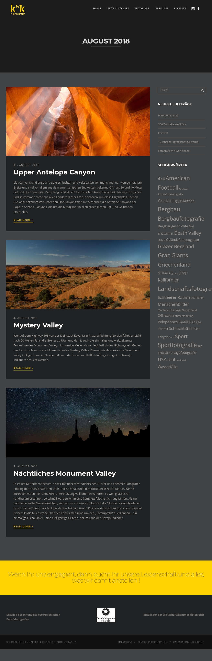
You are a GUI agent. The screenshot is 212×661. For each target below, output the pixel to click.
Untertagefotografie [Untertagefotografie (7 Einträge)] (180, 352)
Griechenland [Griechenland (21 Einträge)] (174, 264)
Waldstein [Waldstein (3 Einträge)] (182, 360)
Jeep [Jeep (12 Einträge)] (183, 272)
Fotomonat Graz (168, 115)
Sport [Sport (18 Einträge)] (181, 336)
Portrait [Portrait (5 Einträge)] (163, 329)
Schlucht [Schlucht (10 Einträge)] (177, 328)
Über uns (161, 8)
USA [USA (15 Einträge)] (162, 359)
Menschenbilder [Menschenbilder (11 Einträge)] (173, 304)
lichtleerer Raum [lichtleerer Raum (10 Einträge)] (173, 297)
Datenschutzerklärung (188, 642)
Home (97, 8)
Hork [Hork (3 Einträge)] (176, 273)
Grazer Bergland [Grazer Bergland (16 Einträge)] (176, 246)
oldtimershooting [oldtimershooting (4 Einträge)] (182, 316)
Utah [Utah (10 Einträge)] (171, 359)
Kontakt (180, 8)
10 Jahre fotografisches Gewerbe (178, 142)
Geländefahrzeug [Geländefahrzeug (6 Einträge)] (179, 239)
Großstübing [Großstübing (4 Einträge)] (165, 273)
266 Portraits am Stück (172, 124)
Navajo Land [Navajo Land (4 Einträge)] (189, 310)
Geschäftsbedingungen (152, 642)
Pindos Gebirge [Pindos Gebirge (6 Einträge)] (189, 322)
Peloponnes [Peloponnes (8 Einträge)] (168, 321)
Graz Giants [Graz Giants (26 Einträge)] (173, 255)
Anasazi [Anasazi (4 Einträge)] (183, 188)
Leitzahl (163, 133)
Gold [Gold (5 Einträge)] (195, 240)
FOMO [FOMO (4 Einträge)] (162, 240)
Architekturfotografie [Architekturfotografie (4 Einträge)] (170, 194)
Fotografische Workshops (173, 151)
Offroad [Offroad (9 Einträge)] (165, 315)
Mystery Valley (38, 325)
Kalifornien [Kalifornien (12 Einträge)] (168, 280)
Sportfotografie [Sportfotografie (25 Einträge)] (177, 345)
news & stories (118, 8)
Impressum (125, 642)
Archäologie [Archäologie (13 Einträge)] (170, 200)
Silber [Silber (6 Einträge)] (189, 328)
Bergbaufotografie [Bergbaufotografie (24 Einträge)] (181, 218)
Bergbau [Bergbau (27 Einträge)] (169, 209)
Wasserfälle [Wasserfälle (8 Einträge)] (167, 366)
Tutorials (142, 8)
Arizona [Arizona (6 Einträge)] (188, 201)
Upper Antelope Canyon (54, 172)
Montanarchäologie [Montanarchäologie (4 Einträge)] (169, 310)
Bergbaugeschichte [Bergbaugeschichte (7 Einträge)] (173, 226)
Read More (23, 220)
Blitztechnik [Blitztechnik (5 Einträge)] (166, 234)
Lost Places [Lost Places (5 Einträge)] (196, 298)
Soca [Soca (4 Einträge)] (172, 337)
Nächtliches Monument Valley (64, 473)
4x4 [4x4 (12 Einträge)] (161, 178)
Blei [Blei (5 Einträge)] (191, 226)
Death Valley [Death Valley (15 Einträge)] (187, 233)
